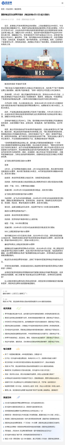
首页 (2, 9)
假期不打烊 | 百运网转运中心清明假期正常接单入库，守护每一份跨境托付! (30, 382)
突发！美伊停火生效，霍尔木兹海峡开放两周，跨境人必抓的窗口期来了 (29, 374)
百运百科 (9, 9)
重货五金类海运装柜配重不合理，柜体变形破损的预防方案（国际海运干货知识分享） (34, 318)
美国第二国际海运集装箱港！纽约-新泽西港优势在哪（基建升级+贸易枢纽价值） (33, 419)
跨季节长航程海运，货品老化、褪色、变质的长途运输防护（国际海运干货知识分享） (34, 338)
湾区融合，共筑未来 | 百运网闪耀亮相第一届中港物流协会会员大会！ (29, 431)
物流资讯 (18, 9)
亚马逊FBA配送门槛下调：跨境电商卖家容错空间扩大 (23, 435)
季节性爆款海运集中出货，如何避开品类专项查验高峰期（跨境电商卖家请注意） (33, 314)
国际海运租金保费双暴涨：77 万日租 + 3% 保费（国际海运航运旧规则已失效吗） (33, 423)
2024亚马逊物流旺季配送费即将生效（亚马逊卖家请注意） (25, 403)
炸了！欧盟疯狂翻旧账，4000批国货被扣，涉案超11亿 (23, 354)
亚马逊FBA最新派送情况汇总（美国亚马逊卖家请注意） (24, 407)
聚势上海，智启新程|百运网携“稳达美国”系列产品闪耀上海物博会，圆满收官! (31, 390)
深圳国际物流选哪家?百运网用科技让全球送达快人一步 (24, 411)
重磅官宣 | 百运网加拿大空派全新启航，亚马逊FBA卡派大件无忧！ (28, 370)
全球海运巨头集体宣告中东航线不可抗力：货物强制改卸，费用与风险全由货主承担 (33, 378)
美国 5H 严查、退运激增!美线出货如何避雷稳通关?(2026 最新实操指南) (27, 301)
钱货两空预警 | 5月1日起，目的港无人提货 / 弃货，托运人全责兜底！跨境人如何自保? (34, 386)
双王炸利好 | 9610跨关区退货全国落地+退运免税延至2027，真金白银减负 (30, 362)
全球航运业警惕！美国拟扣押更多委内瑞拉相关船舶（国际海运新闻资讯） (30, 427)
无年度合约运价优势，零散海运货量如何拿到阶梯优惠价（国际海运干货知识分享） (33, 330)
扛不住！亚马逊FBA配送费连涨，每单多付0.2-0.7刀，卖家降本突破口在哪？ (31, 358)
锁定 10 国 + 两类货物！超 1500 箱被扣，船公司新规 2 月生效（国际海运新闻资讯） (33, 439)
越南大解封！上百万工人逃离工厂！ (15, 293)
